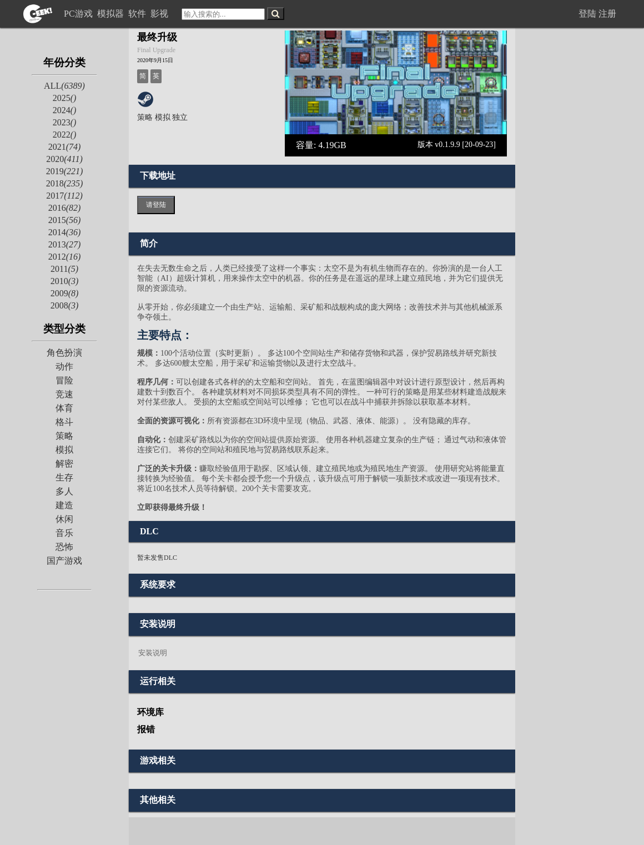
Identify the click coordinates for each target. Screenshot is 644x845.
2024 (65, 110)
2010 (65, 281)
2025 (65, 98)
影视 (160, 13)
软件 (138, 13)
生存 (64, 477)
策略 (64, 436)
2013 (64, 244)
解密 (64, 463)
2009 (65, 293)
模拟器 (111, 13)
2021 (64, 146)
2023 (65, 122)
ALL (64, 85)
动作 (64, 366)
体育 (64, 408)
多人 (64, 491)
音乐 (64, 533)
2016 (64, 207)
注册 (607, 13)
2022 (65, 134)
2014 (64, 232)
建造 (64, 505)
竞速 (64, 394)
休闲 (64, 519)
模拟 (64, 449)
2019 (64, 171)
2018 (64, 183)
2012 (64, 256)
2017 (64, 195)
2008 (65, 305)
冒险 (64, 380)
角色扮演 (64, 352)
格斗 (64, 422)
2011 (64, 269)
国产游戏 (64, 560)
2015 (64, 220)
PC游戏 (79, 13)
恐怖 (64, 546)
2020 (64, 159)
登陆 (587, 13)
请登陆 (156, 205)
